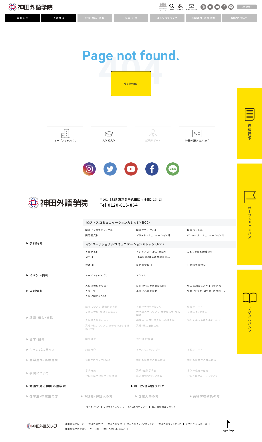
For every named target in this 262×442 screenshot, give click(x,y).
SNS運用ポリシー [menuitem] (137, 406)
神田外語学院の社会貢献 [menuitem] (150, 360)
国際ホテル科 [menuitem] (195, 230)
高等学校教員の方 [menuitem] (206, 396)
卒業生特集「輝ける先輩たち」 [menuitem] (102, 311)
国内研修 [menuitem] (90, 339)
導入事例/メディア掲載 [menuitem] (149, 375)
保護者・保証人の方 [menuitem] (98, 396)
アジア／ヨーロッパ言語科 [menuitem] (151, 251)
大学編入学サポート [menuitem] (96, 320)
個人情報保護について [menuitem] (164, 406)
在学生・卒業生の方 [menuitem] (43, 396)
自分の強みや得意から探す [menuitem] (151, 285)
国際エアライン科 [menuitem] (146, 230)
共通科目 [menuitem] (90, 265)
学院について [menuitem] (239, 18)
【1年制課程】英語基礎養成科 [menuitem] (153, 257)
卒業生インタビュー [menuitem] (198, 311)
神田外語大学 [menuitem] (95, 423)
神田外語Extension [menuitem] (115, 428)
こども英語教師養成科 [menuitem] (200, 251)
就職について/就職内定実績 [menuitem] (101, 306)
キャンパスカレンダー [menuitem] (148, 349)
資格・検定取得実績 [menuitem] (147, 325)
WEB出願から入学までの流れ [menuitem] (204, 285)
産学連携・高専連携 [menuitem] (203, 18)
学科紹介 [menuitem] (22, 18)
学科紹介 (36, 243)
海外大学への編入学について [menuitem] (204, 320)
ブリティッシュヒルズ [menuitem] (196, 423)
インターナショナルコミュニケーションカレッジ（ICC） (125, 244)
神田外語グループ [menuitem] (74, 423)
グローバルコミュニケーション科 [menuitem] (205, 235)
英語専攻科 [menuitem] (92, 251)
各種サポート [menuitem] (194, 349)
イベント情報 (39, 275)
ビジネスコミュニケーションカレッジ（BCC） (118, 222)
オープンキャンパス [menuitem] (96, 275)
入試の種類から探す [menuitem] (97, 285)
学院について (39, 373)
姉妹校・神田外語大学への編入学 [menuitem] (155, 320)
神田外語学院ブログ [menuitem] (149, 386)
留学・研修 (37, 339)
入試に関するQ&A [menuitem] (96, 296)
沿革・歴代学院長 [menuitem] (146, 370)
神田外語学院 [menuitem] (115, 423)
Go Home (131, 83)
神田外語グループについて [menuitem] (202, 375)
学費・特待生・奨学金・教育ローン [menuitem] (206, 291)
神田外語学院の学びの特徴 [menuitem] (101, 375)
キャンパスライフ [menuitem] (167, 18)
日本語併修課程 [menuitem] (196, 265)
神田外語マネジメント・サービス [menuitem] (82, 428)
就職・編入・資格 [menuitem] (95, 18)
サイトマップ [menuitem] (92, 406)
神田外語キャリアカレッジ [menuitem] (140, 423)
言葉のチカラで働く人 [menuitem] (148, 306)
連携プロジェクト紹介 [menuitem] (97, 360)
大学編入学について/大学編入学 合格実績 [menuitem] (158, 313)
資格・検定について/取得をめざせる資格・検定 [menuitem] (107, 327)
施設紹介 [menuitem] (90, 349)
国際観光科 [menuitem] (92, 235)
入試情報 (36, 291)
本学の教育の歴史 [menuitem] (197, 370)
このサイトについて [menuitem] (114, 406)
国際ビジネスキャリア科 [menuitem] (99, 230)
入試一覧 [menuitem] (90, 291)
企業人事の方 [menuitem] (148, 396)
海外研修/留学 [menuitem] (144, 339)
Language (247, 6)
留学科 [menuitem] (89, 257)
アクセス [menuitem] (141, 275)
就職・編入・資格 (41, 317)
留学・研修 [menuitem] (131, 18)
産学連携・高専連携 (43, 360)
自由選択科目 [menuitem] (144, 265)
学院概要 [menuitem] (90, 370)
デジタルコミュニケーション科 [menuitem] (153, 235)
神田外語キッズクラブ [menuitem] (169, 423)
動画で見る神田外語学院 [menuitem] (47, 386)
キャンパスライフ (42, 349)
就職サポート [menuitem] (194, 306)
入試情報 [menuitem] (58, 18)
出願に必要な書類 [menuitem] (146, 291)
